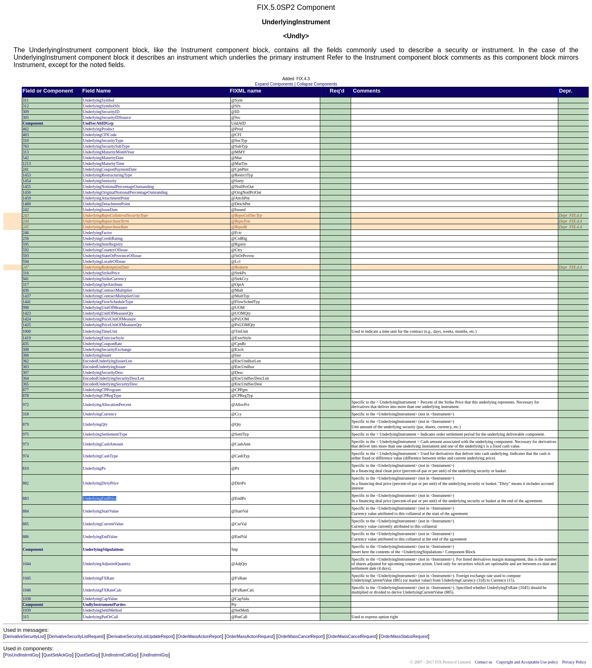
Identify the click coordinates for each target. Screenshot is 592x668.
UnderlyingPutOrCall (100, 617)
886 (26, 536)
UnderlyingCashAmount (103, 444)
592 (26, 250)
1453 (27, 175)
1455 (27, 186)
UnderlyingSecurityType (103, 140)
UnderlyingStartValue (100, 511)
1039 (27, 610)
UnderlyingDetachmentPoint (106, 204)
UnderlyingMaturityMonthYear (108, 152)
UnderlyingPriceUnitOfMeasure (109, 319)
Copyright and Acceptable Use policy (527, 662)
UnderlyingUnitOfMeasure (105, 307)
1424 (27, 319)
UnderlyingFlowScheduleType (108, 301)
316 (26, 273)
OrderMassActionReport (200, 636)
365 (26, 384)
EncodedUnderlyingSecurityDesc (110, 384)
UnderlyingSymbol (98, 100)
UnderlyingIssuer (97, 355)
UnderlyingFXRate (98, 578)
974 (26, 456)
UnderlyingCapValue (100, 598)
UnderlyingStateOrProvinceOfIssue (112, 255)
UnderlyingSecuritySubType (106, 146)
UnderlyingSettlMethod (102, 610)
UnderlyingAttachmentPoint (106, 198)
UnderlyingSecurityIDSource (107, 117)
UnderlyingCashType (100, 456)
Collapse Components (317, 84)
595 (26, 244)
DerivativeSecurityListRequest (76, 636)
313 (26, 152)
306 (26, 355)
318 (26, 414)
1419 (27, 338)
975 (26, 434)
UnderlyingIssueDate (100, 209)
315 (26, 617)
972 (26, 404)
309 (26, 111)
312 (26, 106)
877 (26, 389)
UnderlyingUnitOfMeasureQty (108, 313)
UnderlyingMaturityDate (103, 157)
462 (26, 129)
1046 (27, 590)
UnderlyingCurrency (100, 414)
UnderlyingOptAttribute (103, 284)
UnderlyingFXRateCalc (102, 590)
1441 (27, 301)
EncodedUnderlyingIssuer (104, 366)
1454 (27, 181)
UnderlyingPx (94, 468)
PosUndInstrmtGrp (22, 655)
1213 (27, 163)
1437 (27, 296)
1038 (27, 598)
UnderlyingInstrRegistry (103, 244)
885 (26, 524)
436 (26, 290)
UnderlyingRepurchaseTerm (106, 221)
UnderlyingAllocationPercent (107, 404)
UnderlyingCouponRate (102, 343)
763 (26, 146)
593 (26, 255)
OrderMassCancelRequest (352, 636)
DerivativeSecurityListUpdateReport (140, 636)
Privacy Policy (574, 662)
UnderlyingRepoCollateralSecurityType (115, 215)
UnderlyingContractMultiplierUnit (111, 296)
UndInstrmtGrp (155, 655)
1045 (27, 578)
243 (26, 215)
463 (26, 134)
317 (26, 284)
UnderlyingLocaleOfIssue (104, 261)
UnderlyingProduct (98, 129)
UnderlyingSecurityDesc (103, 372)
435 (26, 343)
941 (26, 278)
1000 (27, 331)
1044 (27, 563)
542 (26, 157)
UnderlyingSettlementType (105, 434)
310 (26, 140)
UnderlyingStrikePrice (101, 273)
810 (26, 468)
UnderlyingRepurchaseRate (105, 227)
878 (26, 395)
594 (26, 261)
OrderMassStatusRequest (404, 636)
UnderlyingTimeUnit (100, 331)
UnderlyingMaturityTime (103, 163)
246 (26, 232)
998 (26, 307)
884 (26, 511)
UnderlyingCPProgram (101, 389)
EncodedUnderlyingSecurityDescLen (113, 378)
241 (26, 169)
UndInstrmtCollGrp (120, 655)
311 (26, 100)
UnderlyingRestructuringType (107, 175)
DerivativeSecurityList (24, 636)
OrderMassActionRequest (249, 636)
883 (26, 498)
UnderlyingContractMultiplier (107, 290)
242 (26, 209)
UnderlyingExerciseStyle (103, 338)
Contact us (484, 662)
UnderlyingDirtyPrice (100, 483)
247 (26, 267)
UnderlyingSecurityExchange (107, 349)
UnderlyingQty (95, 424)
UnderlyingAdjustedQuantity (107, 563)
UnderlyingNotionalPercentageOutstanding (118, 186)
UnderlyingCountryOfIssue (105, 250)
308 (26, 349)
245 (26, 227)
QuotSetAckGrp (57, 655)
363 (26, 366)
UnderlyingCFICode (99, 134)
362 (26, 361)
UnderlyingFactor (97, 232)
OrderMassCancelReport (301, 636)
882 (26, 483)
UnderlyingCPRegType (102, 395)
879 (26, 424)
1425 (27, 324)
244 (26, 221)
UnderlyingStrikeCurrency (105, 278)
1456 (27, 192)
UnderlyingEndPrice (99, 498)
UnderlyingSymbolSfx (101, 106)
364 (26, 378)
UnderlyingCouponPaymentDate (109, 169)
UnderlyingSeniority (99, 181)
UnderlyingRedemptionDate (106, 267)
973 (26, 444)
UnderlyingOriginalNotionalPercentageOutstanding (125, 192)
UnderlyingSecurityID (101, 111)
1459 (27, 198)
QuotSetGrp (87, 655)
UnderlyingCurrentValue (103, 524)
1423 (27, 313)
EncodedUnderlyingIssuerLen (107, 361)
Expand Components (274, 84)
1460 (27, 204)
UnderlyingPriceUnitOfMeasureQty (112, 324)
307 (26, 372)
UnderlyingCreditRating (103, 238)
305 (26, 117)
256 (26, 238)
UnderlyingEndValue (100, 536)
